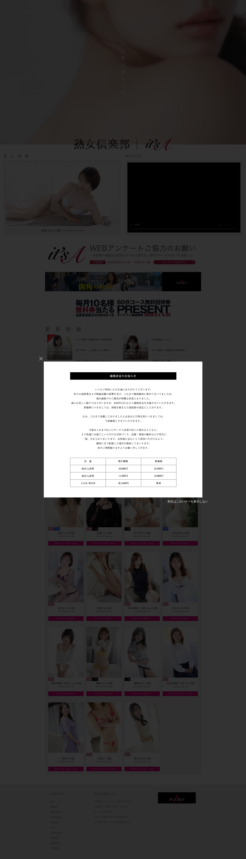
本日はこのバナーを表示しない (187, 501)
